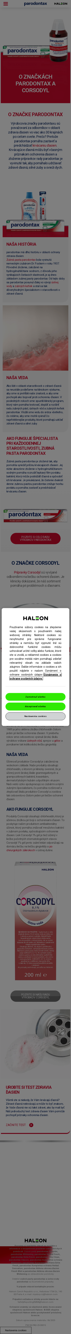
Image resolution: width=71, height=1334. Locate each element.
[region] (35, 667)
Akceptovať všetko (35, 706)
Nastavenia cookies (35, 716)
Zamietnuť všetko (35, 696)
